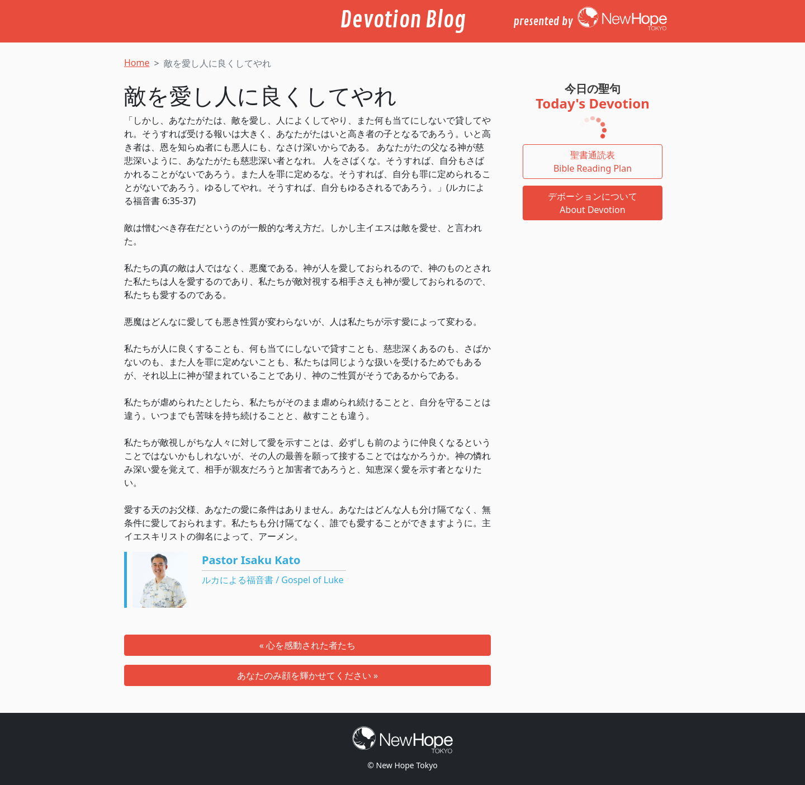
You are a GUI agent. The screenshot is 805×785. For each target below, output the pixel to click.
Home (137, 62)
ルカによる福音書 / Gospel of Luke (273, 580)
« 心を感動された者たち (307, 645)
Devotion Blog (403, 20)
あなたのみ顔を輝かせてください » (307, 675)
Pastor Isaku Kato (251, 560)
